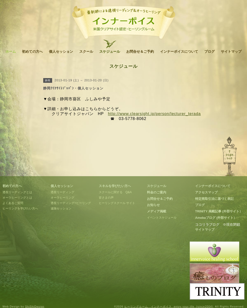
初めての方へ (32, 51)
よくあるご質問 (12, 203)
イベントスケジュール (162, 217)
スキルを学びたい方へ (115, 186)
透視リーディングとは (17, 192)
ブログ (209, 51)
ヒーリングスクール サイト (117, 203)
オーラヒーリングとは (17, 197)
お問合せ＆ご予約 (140, 51)
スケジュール (109, 51)
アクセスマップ (206, 192)
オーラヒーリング (62, 197)
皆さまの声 (106, 197)
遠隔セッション (61, 208)
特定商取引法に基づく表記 (214, 199)
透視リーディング (62, 192)
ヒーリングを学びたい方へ (20, 208)
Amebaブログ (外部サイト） (216, 218)
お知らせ (153, 205)
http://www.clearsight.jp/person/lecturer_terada (154, 114)
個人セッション (61, 51)
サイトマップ (231, 51)
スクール (86, 51)
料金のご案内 (156, 192)
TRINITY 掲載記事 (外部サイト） (219, 211)
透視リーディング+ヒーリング (71, 203)
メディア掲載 (156, 211)
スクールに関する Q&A (115, 192)
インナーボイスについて (179, 51)
